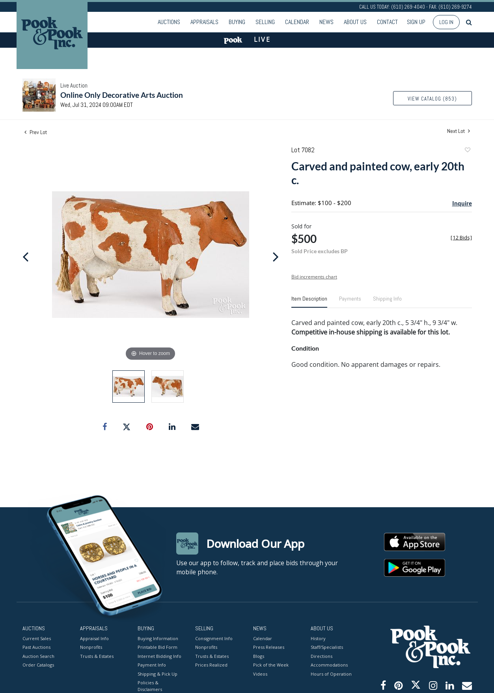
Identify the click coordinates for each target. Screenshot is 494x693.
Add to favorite (467, 150)
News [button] (326, 22)
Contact (387, 22)
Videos (260, 673)
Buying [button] (237, 22)
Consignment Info (214, 638)
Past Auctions (36, 647)
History (318, 638)
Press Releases (268, 647)
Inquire (462, 203)
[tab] (309, 301)
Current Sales (36, 638)
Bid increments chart (314, 276)
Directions (321, 656)
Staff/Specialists (327, 647)
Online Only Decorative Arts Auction (121, 94)
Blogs (258, 656)
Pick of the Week (271, 665)
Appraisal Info (94, 638)
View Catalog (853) (432, 98)
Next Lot (458, 131)
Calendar (297, 22)
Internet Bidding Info (159, 656)
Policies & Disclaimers (150, 686)
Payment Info (152, 665)
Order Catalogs (38, 665)
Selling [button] (265, 22)
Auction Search (38, 656)
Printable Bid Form (157, 647)
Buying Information (158, 638)
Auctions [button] (169, 22)
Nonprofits (91, 647)
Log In (446, 22)
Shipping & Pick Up (157, 673)
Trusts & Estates (97, 656)
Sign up (416, 22)
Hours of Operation (331, 673)
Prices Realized (211, 665)
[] (461, 237)
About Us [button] (355, 22)
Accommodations (329, 665)
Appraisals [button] (204, 22)
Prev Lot (35, 132)
